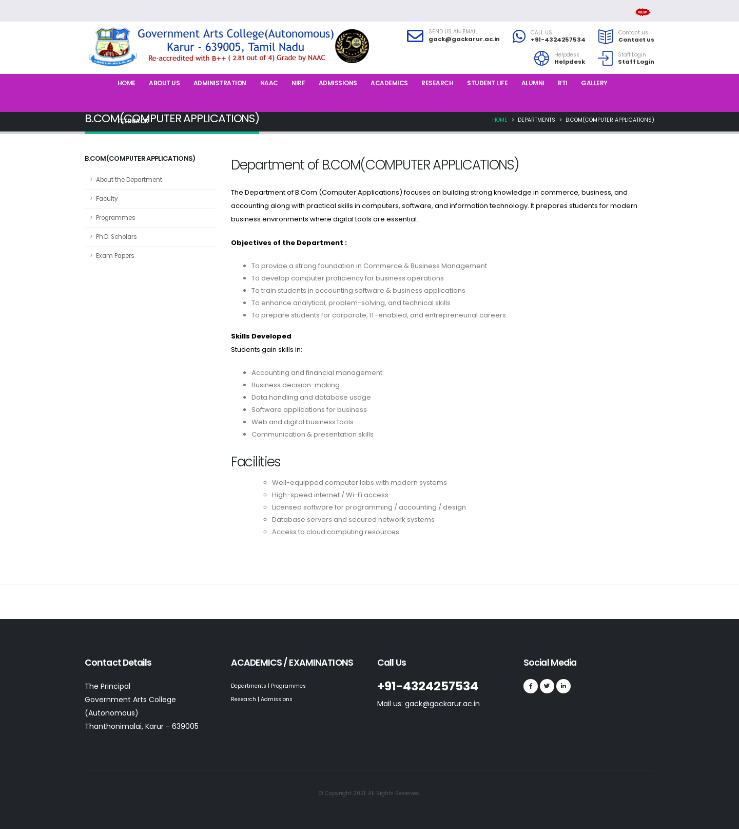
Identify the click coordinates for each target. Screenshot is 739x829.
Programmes (115, 218)
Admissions (338, 83)
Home (126, 83)
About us (164, 83)
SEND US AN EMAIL (453, 32)
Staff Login (632, 55)
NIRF (298, 83)
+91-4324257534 (558, 39)
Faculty (107, 199)
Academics (389, 83)
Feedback (133, 121)
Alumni (532, 83)
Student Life (487, 83)
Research (437, 83)
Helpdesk (566, 55)
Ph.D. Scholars (116, 237)
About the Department (129, 180)
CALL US (541, 33)
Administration (219, 83)
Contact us (633, 33)
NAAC (269, 83)
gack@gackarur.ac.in (464, 39)
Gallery (594, 83)
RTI (563, 83)
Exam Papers (115, 256)
